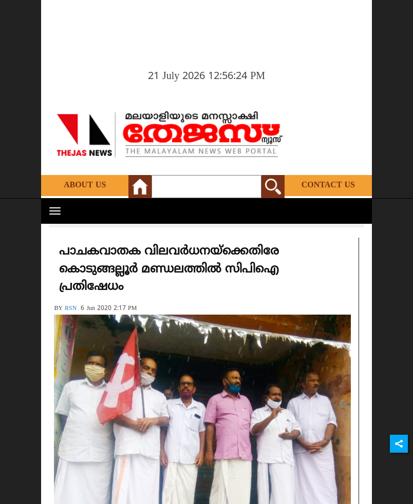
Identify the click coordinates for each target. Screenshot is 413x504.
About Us (85, 185)
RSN (71, 309)
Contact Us (328, 185)
